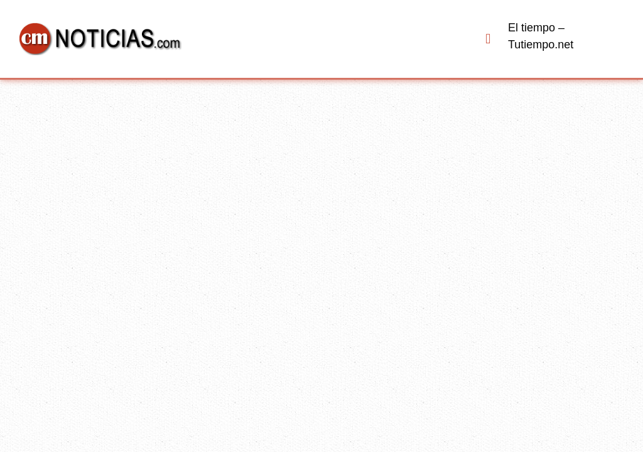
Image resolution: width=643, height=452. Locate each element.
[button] (488, 38)
